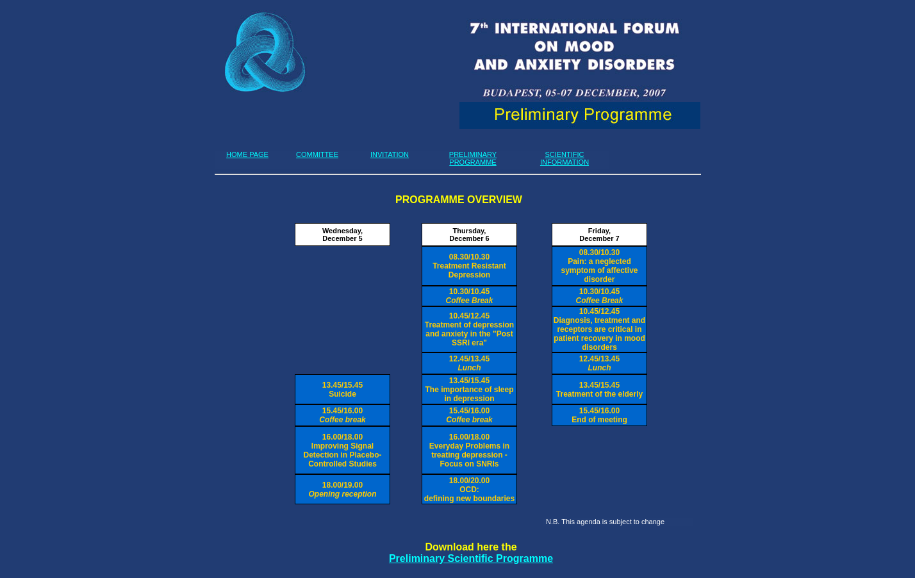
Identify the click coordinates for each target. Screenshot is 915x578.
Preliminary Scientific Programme (471, 558)
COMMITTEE (317, 154)
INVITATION (389, 154)
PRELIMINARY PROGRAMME (473, 158)
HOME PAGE (247, 154)
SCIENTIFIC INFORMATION (564, 158)
